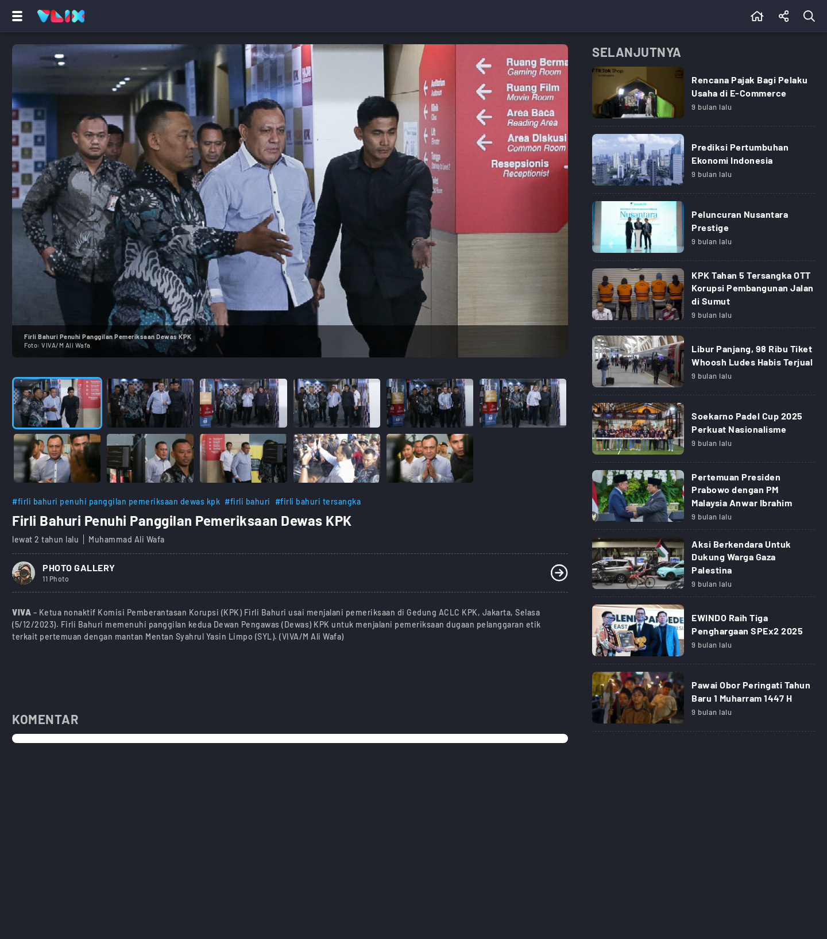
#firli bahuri (247, 501)
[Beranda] (757, 16)
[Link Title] (703, 96)
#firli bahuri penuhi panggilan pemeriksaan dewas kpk (116, 501)
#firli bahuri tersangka (318, 501)
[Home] (61, 16)
